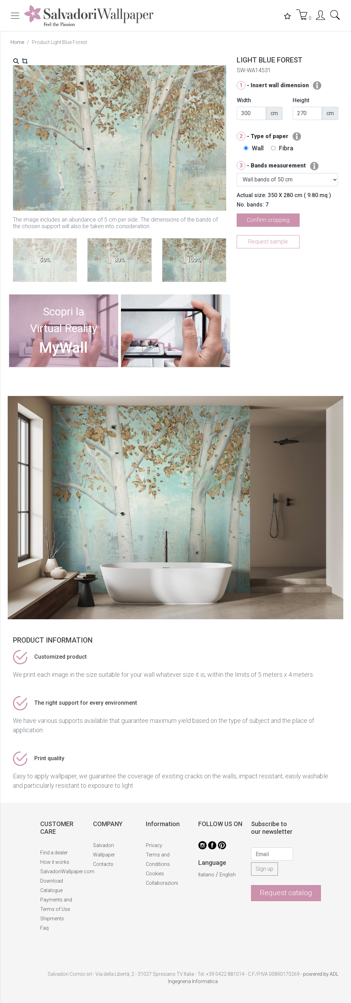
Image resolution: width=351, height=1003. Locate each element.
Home (17, 42)
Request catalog (286, 893)
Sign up (264, 869)
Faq (44, 928)
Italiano (206, 874)
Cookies (155, 873)
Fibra (286, 148)
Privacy (154, 845)
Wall (258, 148)
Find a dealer (54, 852)
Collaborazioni (162, 883)
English (228, 874)
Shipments (52, 918)
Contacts (103, 864)
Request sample (268, 241)
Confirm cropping (268, 220)
